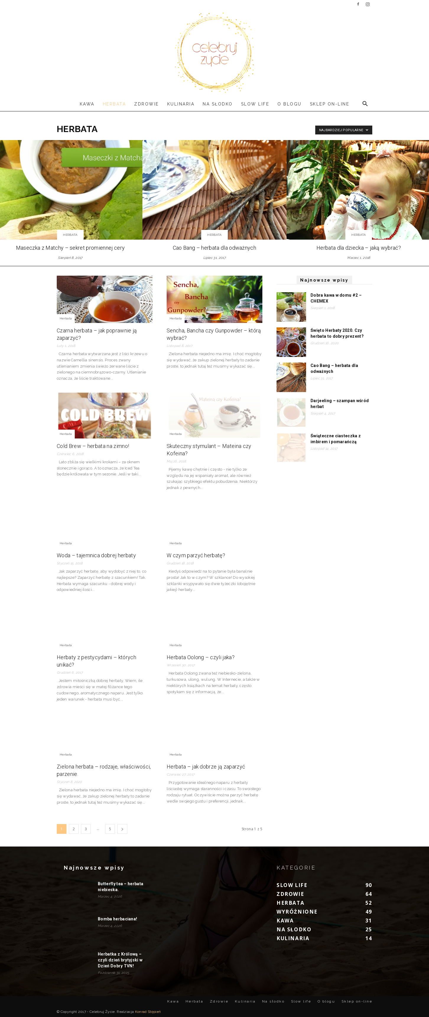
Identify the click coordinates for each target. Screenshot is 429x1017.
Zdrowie (146, 104)
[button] (365, 104)
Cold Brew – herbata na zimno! (93, 446)
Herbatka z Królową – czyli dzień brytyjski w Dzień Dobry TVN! (120, 960)
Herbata (114, 104)
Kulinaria (181, 104)
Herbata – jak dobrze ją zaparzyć (206, 766)
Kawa (87, 104)
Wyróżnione (297, 911)
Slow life (255, 104)
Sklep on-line (330, 104)
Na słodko (218, 104)
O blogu (289, 104)
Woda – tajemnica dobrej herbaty (96, 555)
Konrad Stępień (148, 1012)
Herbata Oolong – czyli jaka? (201, 657)
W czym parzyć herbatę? (196, 555)
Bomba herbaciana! (117, 919)
